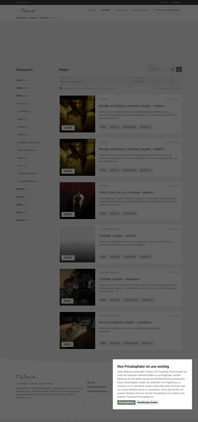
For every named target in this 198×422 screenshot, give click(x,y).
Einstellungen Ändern (147, 402)
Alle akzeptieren (126, 402)
